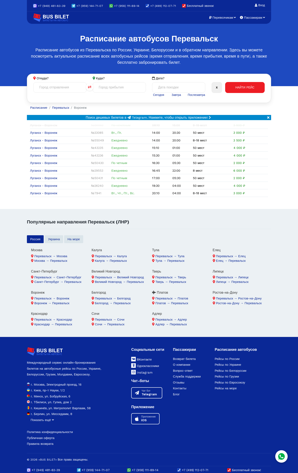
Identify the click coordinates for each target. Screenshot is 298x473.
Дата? (158, 78)
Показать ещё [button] (42, 420)
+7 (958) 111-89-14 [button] (124, 5)
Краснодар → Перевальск (53, 324)
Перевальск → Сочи (110, 319)
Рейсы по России (227, 359)
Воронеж (38, 292)
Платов (160, 292)
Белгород (99, 292)
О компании (181, 365)
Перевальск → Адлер (171, 319)
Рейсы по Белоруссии (230, 371)
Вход (260, 5)
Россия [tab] (35, 239)
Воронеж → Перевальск (51, 303)
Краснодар (39, 314)
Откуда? (43, 78)
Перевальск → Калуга (111, 256)
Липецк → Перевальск (232, 282)
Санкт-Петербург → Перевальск (57, 282)
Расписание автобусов (236, 349)
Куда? (100, 78)
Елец (217, 250)
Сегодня (158, 95)
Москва (36, 250)
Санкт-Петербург (44, 271)
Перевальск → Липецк (232, 277)
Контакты (179, 388)
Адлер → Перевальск (171, 324)
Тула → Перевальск (169, 261)
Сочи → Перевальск (110, 324)
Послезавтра (196, 95)
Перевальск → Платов (171, 298)
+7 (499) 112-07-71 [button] (160, 5)
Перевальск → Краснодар (53, 319)
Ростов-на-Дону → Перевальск (239, 303)
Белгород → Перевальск (113, 303)
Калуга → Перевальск (111, 261)
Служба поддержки (187, 376)
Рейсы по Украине (228, 365)
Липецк (218, 271)
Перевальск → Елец (231, 256)
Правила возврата (40, 444)
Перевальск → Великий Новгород (119, 277)
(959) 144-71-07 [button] (87, 5)
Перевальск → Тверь (170, 277)
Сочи (95, 314)
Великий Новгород (106, 271)
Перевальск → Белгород (113, 298)
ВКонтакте (141, 359)
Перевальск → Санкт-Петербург (57, 277)
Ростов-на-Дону (225, 292)
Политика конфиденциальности (50, 432)
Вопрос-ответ (183, 371)
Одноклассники (145, 365)
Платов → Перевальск (171, 303)
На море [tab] (73, 239)
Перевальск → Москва (50, 256)
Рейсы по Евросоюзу (230, 382)
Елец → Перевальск (231, 261)
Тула (155, 250)
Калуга (97, 250)
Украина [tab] (54, 239)
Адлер (157, 314)
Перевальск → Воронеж (51, 298)
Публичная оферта (40, 438)
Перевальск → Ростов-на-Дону (239, 298)
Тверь (156, 271)
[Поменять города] (89, 87)
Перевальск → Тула (169, 256)
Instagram (142, 372)
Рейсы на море (226, 388)
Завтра (176, 95)
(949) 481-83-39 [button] (49, 5)
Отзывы (178, 382)
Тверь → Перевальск (170, 282)
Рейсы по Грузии (227, 376)
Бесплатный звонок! (198, 5)
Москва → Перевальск (50, 261)
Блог (176, 394)
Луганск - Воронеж (43, 133)
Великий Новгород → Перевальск (119, 282)
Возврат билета (184, 359)
